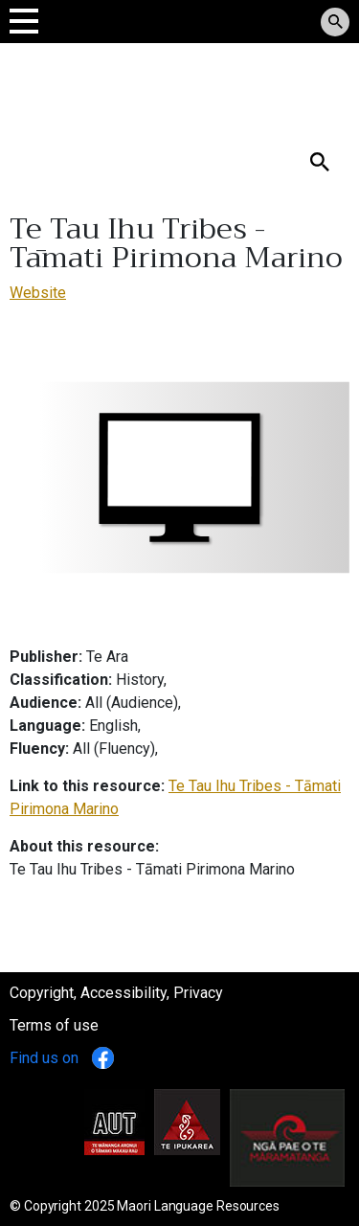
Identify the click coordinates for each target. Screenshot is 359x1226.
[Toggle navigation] (24, 20)
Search (33, 131)
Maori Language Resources (198, 1206)
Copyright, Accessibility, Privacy (116, 993)
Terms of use (54, 1025)
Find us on (62, 1058)
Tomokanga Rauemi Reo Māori (145, 85)
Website (38, 293)
